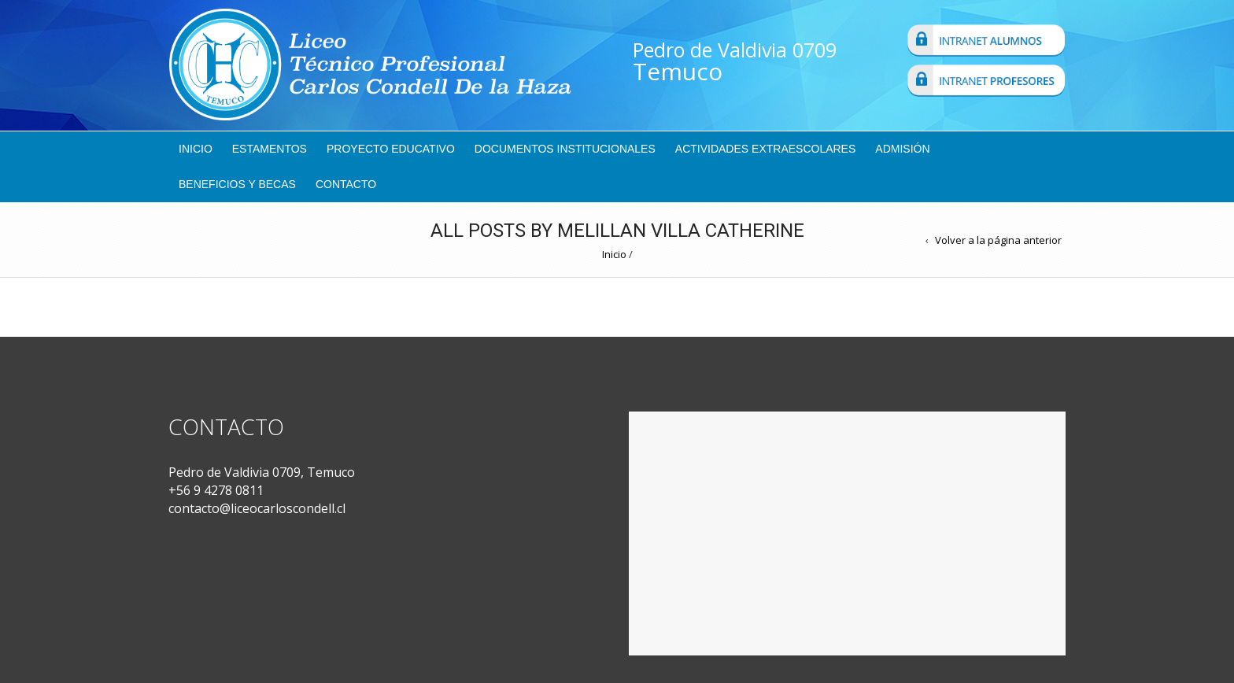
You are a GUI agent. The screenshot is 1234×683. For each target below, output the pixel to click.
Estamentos (269, 148)
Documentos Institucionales (565, 148)
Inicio (195, 148)
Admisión (902, 148)
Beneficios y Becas (237, 184)
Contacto (346, 184)
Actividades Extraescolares (765, 148)
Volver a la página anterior (998, 240)
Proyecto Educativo (391, 148)
